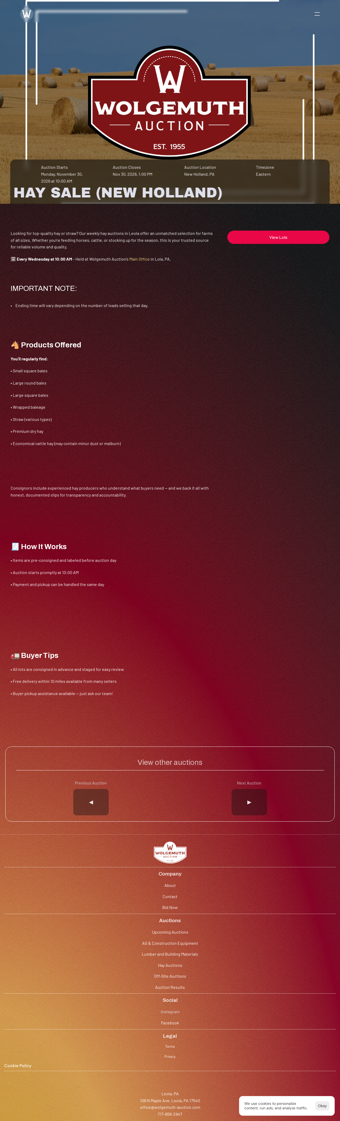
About (83, 957)
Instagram (221, 957)
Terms (285, 957)
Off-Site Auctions (161, 1001)
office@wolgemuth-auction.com (41, 1047)
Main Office (139, 306)
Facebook (221, 968)
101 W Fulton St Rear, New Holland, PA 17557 (162, 1041)
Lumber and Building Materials (173, 979)
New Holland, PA (199, 189)
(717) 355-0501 (135, 1054)
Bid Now (85, 979)
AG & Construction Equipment (173, 968)
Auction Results (160, 1012)
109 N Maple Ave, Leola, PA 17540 (41, 1041)
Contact (85, 968)
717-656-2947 (23, 1054)
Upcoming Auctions (163, 957)
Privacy (286, 968)
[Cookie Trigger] (292, 977)
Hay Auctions (157, 990)
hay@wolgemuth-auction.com (150, 1047)
